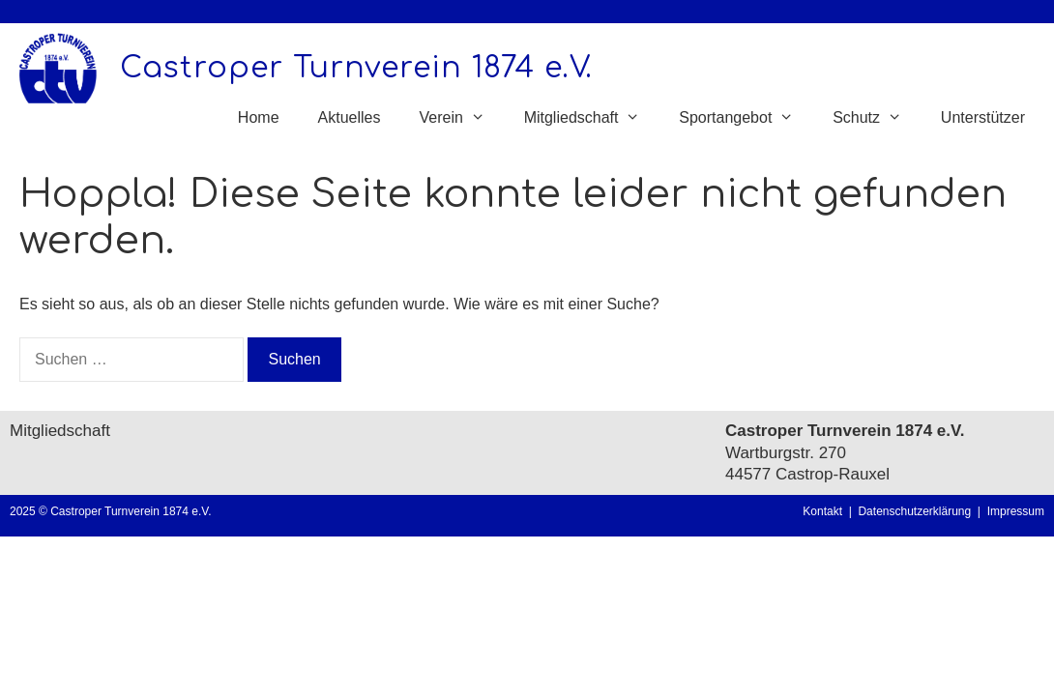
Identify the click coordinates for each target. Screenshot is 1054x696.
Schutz (877, 117)
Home (258, 117)
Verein (461, 117)
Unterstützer (983, 117)
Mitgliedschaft (592, 117)
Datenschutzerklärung (917, 511)
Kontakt (822, 511)
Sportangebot (746, 117)
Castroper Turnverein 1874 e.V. (356, 68)
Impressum (1015, 511)
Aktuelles (349, 117)
